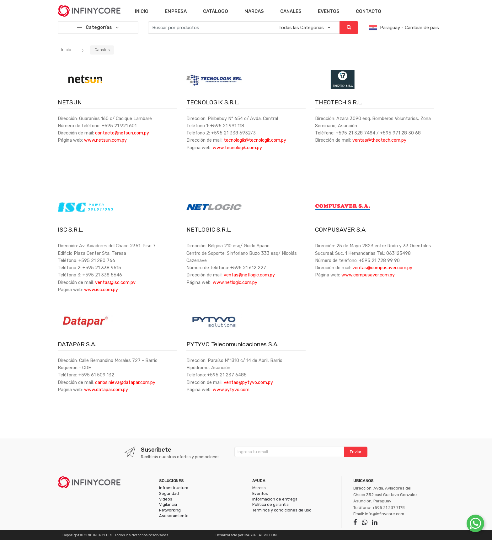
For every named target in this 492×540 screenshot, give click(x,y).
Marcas (254, 11)
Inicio (141, 11)
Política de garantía (270, 504)
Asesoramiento (174, 515)
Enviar (355, 451)
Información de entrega (274, 499)
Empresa (176, 11)
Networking (170, 510)
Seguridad (169, 493)
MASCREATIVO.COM (260, 535)
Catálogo (215, 11)
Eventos (329, 11)
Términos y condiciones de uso (282, 510)
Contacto (368, 11)
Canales (291, 11)
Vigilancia (168, 504)
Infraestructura (173, 487)
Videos (165, 499)
